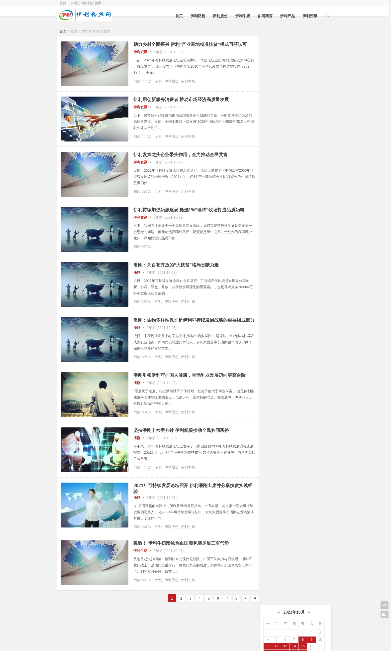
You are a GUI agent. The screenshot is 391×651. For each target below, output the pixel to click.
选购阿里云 (82, 629)
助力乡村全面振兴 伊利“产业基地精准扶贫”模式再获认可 (190, 44)
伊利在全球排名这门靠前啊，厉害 (304, 266)
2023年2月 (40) (311, 317)
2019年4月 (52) (311, 533)
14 (294, 77)
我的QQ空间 (304, 628)
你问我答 (262, 16)
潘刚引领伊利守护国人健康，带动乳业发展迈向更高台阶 (189, 377)
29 (303, 90)
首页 (177, 16)
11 (268, 77)
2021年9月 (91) (280, 401)
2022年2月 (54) (311, 373)
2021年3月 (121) (280, 430)
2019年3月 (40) (280, 542)
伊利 (158, 81)
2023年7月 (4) (280, 298)
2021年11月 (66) (280, 392)
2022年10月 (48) (311, 336)
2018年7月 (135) (280, 570)
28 (294, 90)
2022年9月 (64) (280, 345)
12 (277, 77)
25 (268, 90)
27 (285, 90)
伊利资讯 (307, 16)
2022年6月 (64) (311, 355)
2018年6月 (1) (311, 570)
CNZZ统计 (160, 629)
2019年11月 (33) (280, 505)
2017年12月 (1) (280, 580)
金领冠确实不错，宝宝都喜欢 (304, 243)
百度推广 (120, 636)
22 (303, 84)
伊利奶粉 (195, 16)
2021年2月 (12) (311, 430)
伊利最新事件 (279, 139)
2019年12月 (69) (311, 495)
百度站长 (120, 629)
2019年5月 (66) (280, 533)
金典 (279, 158)
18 (268, 84)
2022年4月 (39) (311, 364)
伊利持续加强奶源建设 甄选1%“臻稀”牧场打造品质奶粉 (188, 209)
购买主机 (159, 636)
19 (277, 84)
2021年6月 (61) (311, 411)
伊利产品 (285, 16)
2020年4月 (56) (311, 477)
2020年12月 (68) (311, 439)
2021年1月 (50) (280, 439)
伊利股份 (217, 16)
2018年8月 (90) (311, 561)
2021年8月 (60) (311, 401)
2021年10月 (293, 43)
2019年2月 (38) (311, 542)
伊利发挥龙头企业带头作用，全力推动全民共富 (180, 154)
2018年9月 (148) (280, 561)
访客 (285, 258)
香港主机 (80, 636)
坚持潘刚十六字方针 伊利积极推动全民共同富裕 (181, 432)
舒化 (311, 149)
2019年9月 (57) (280, 514)
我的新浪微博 (303, 641)
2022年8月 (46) (311, 345)
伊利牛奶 (240, 16)
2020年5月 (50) (280, 477)
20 (285, 84)
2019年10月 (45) (311, 505)
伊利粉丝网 (201, 636)
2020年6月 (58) (311, 467)
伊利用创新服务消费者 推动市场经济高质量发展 (181, 99)
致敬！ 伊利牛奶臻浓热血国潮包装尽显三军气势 (181, 545)
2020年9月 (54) (280, 458)
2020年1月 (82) (280, 495)
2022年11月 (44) (280, 336)
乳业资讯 (311, 168)
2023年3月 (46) (280, 317)
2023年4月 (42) (311, 308)
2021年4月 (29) (311, 420)
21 (294, 84)
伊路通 (311, 139)
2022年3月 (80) (280, 373)
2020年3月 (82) (280, 486)
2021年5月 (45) (280, 420)
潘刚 (136, 272)
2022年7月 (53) (280, 355)
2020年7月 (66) (280, 467)
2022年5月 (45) (280, 364)
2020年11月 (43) (280, 448)
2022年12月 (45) (311, 326)
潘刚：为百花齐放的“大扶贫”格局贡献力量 (176, 264)
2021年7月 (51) (280, 411)
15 (303, 77)
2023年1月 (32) (280, 326)
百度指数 (199, 629)
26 (277, 90)
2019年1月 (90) (280, 552)
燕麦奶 (311, 158)
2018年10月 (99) (311, 552)
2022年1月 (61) (280, 383)
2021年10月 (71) (311, 392)
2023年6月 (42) (311, 298)
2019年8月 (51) (311, 514)
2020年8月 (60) (311, 458)
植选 (311, 177)
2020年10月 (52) (311, 448)
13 (285, 77)
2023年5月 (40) (280, 308)
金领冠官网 (291, 237)
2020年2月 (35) (311, 486)
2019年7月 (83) (280, 523)
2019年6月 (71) (311, 523)
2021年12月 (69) (311, 383)
